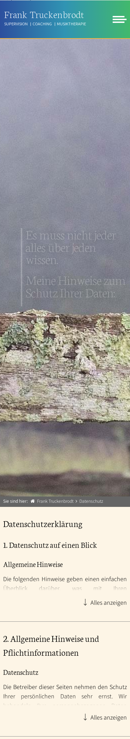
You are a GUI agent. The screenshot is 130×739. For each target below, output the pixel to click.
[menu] (120, 19)
